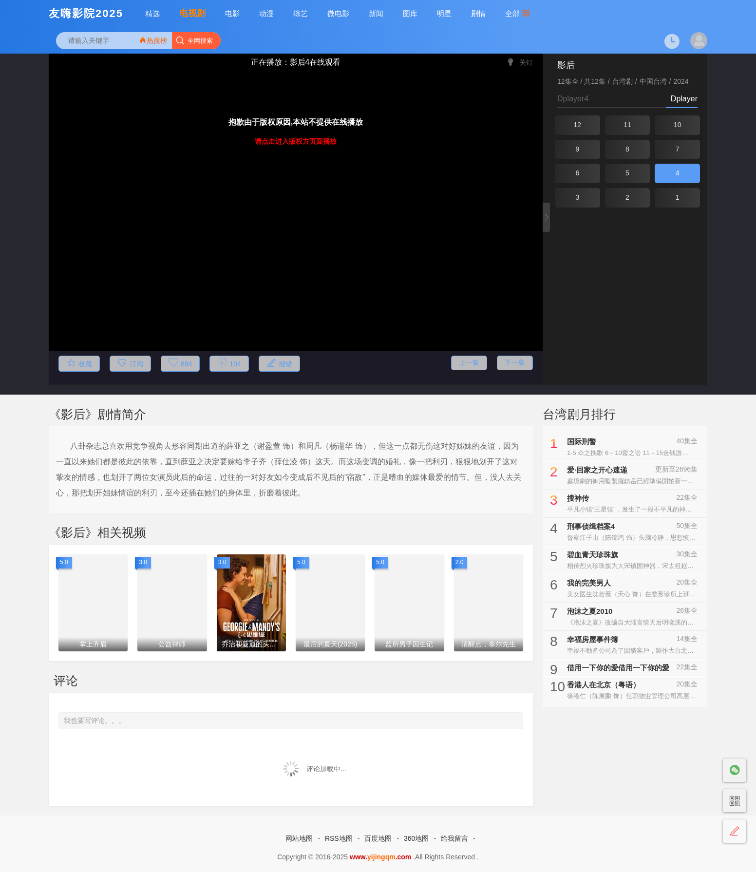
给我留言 (454, 838)
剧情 (478, 13)
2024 (681, 81)
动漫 (266, 13)
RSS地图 (339, 838)
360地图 (416, 838)
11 (627, 125)
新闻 (376, 13)
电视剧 (192, 13)
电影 (232, 13)
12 (578, 125)
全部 (517, 13)
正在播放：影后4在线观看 (296, 62)
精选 (152, 13)
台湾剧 (622, 81)
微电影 (338, 13)
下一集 (515, 362)
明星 (444, 13)
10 (677, 125)
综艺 (300, 13)
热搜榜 (153, 40)
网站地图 (299, 838)
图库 (410, 13)
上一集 (469, 362)
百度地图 (378, 838)
